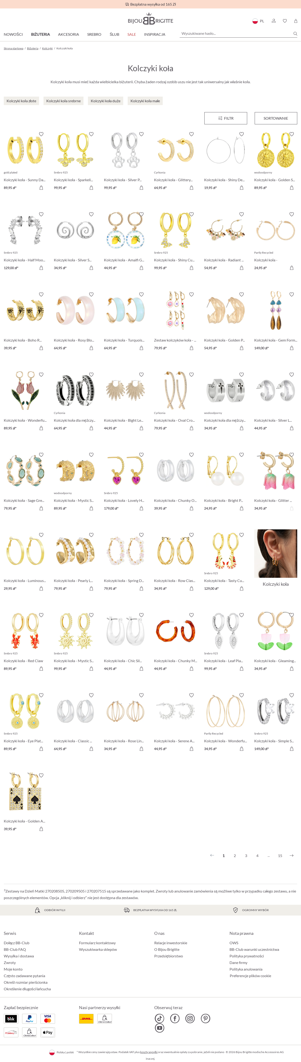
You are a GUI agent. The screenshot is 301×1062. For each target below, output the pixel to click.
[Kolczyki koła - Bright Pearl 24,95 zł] (225, 482)
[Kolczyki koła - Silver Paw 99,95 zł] (125, 162)
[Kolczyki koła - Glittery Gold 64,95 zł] (175, 162)
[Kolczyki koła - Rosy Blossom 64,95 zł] (75, 322)
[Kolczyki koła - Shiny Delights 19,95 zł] (225, 162)
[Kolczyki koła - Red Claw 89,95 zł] (25, 643)
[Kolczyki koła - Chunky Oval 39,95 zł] (175, 482)
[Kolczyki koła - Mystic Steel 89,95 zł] (75, 482)
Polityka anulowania (246, 969)
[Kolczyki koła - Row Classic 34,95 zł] (175, 562)
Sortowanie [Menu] (276, 118)
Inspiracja (154, 34)
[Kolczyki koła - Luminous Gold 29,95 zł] (25, 562)
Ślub (114, 34)
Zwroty (10, 962)
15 (280, 855)
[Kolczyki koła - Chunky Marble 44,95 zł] (175, 643)
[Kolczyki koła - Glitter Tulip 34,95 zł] (275, 482)
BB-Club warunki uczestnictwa (254, 949)
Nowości (13, 34)
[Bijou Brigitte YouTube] (159, 1028)
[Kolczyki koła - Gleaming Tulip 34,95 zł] (275, 643)
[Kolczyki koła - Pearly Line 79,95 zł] (75, 562)
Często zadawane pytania (24, 975)
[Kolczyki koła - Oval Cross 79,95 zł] (175, 402)
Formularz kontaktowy (97, 942)
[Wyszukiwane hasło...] (238, 33)
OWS (234, 942)
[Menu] (225, 118)
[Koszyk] (295, 21)
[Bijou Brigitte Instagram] (190, 1018)
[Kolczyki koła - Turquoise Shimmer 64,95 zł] (125, 322)
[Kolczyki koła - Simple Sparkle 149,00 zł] (275, 723)
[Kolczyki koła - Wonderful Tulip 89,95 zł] (25, 402)
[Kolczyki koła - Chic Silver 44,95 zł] (125, 643)
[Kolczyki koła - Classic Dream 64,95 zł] (75, 723)
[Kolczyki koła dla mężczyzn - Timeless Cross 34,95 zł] (225, 402)
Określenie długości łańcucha (27, 989)
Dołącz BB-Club (16, 942)
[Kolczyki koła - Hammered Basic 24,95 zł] (275, 242)
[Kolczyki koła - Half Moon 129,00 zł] (25, 242)
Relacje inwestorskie (170, 942)
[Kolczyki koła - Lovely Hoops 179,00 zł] (125, 482)
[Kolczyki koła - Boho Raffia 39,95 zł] (25, 322)
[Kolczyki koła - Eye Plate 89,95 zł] (25, 723)
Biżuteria (40, 34)
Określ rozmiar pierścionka (26, 982)
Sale (131, 34)
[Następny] (291, 855)
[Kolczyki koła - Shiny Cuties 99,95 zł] (175, 242)
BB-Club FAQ (15, 949)
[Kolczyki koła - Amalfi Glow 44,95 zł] (125, 242)
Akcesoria (68, 34)
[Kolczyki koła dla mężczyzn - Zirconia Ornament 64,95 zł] (75, 402)
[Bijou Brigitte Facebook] (175, 1018)
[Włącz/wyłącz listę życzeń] (41, 134)
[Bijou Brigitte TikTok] (159, 1018)
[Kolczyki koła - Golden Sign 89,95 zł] (275, 162)
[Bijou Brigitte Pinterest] (205, 1018)
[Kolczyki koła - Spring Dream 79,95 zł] (125, 562)
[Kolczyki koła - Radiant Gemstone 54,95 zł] (225, 242)
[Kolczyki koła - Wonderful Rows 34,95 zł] (225, 723)
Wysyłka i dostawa (19, 956)
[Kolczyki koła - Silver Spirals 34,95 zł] (75, 242)
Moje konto (13, 969)
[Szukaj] (295, 33)
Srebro (94, 34)
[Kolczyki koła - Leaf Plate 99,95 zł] (225, 643)
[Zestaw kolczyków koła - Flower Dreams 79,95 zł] (175, 322)
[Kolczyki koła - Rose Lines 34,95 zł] (125, 723)
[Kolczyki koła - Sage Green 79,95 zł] (25, 482)
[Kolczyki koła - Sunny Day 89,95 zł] (25, 162)
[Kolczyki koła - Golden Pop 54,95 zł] (225, 322)
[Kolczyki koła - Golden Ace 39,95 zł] (25, 803)
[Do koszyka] (41, 187)
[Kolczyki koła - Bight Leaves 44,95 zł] (125, 402)
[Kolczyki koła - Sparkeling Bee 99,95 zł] (75, 162)
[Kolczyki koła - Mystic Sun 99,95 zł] (75, 643)
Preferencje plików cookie (250, 976)
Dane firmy (238, 962)
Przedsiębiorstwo (168, 956)
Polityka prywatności (247, 956)
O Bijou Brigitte (166, 949)
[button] (273, 21)
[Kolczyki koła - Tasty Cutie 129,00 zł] (225, 562)
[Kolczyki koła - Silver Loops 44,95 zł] (275, 402)
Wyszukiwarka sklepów (98, 949)
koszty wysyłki (149, 1052)
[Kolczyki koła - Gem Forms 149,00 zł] (275, 322)
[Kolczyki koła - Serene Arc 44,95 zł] (175, 723)
